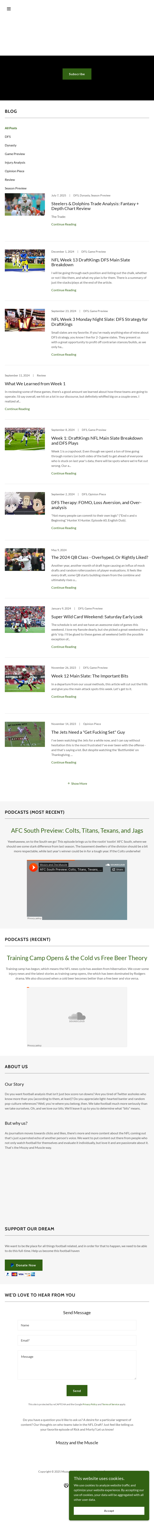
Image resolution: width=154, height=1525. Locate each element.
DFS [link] (8, 136)
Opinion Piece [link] (14, 171)
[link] (77, 217)
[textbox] (77, 1325)
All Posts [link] (11, 128)
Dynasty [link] (10, 145)
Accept (109, 1510)
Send (77, 1391)
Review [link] (10, 179)
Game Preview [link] (15, 154)
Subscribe (77, 74)
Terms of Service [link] (110, 1404)
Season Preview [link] (15, 188)
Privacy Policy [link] (90, 1404)
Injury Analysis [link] (15, 162)
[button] (15, 9)
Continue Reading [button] (63, 224)
